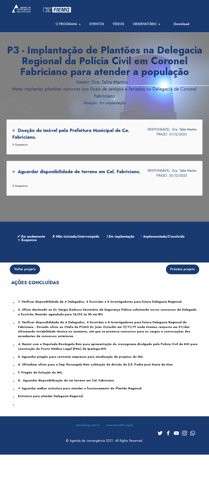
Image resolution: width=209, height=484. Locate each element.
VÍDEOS (118, 26)
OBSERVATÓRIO (145, 26)
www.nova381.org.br (119, 457)
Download (182, 26)
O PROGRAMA (66, 26)
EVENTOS (96, 26)
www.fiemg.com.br (88, 457)
